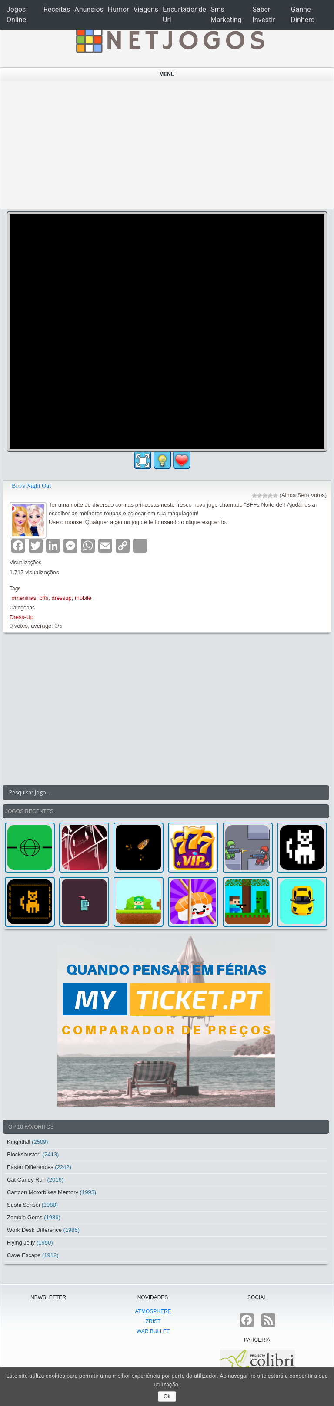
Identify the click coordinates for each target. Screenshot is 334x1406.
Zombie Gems (25, 1217)
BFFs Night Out (31, 486)
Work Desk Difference (34, 1230)
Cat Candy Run (26, 1179)
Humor (118, 9)
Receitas (56, 9)
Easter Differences (30, 1167)
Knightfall (18, 1142)
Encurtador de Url (184, 14)
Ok (167, 1396)
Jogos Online (16, 14)
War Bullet (153, 1331)
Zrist (153, 1321)
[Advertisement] (167, 145)
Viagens (146, 9)
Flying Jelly (21, 1242)
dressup (62, 598)
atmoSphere (153, 1311)
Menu (166, 74)
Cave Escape (23, 1255)
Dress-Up (21, 617)
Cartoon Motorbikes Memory (42, 1192)
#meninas (24, 598)
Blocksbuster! (24, 1154)
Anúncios (89, 9)
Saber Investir (263, 14)
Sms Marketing (225, 14)
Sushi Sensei (23, 1205)
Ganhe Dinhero (303, 14)
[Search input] (160, 792)
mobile (83, 598)
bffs (44, 598)
